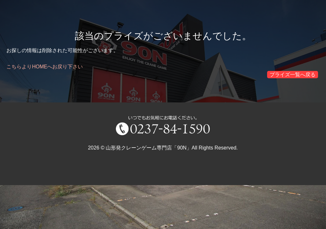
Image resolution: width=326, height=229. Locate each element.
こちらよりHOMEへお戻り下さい (44, 66)
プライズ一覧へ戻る (292, 74)
